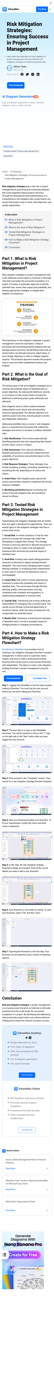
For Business (16, 172)
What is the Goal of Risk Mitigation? (27, 227)
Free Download (16, 85)
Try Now (42, 9)
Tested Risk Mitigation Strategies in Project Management (27, 233)
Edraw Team (20, 66)
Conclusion (14, 247)
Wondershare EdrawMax (13, 649)
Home (5, 172)
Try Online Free (38, 678)
